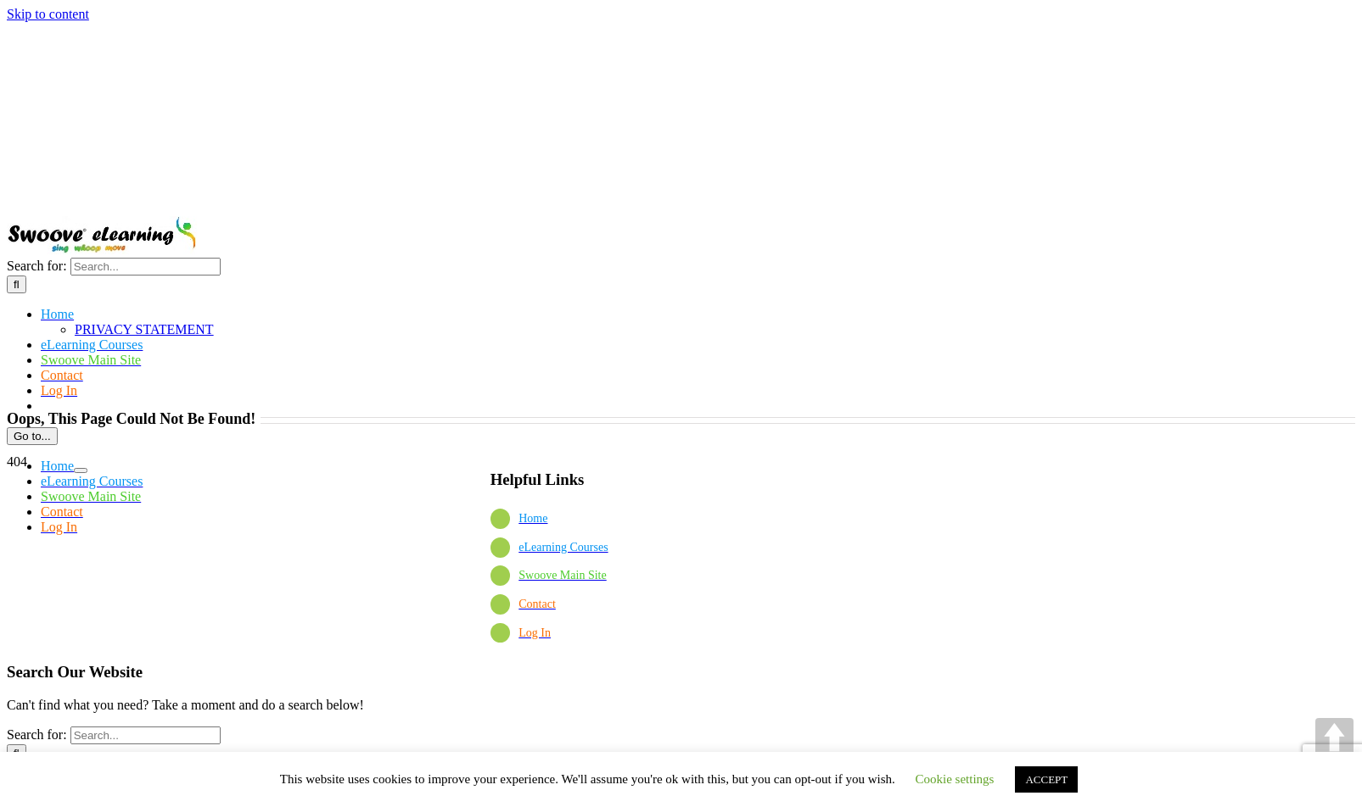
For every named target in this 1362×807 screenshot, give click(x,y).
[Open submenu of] (80, 470)
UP (1334, 737)
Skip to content (48, 14)
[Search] (16, 284)
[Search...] (145, 266)
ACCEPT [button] (1046, 779)
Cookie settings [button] (955, 779)
